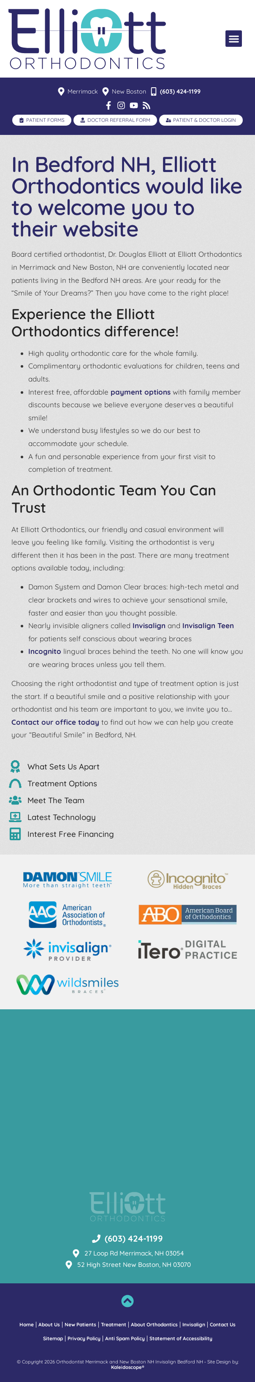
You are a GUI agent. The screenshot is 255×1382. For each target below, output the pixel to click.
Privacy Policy (84, 1338)
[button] (233, 38)
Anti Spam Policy (125, 1338)
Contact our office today (55, 722)
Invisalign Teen (208, 625)
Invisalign (149, 625)
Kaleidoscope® (127, 1367)
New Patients (80, 1324)
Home (26, 1324)
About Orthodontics (154, 1324)
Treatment (113, 1324)
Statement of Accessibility (180, 1338)
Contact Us (223, 1324)
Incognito (44, 651)
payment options (141, 391)
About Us (49, 1324)
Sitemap (53, 1338)
